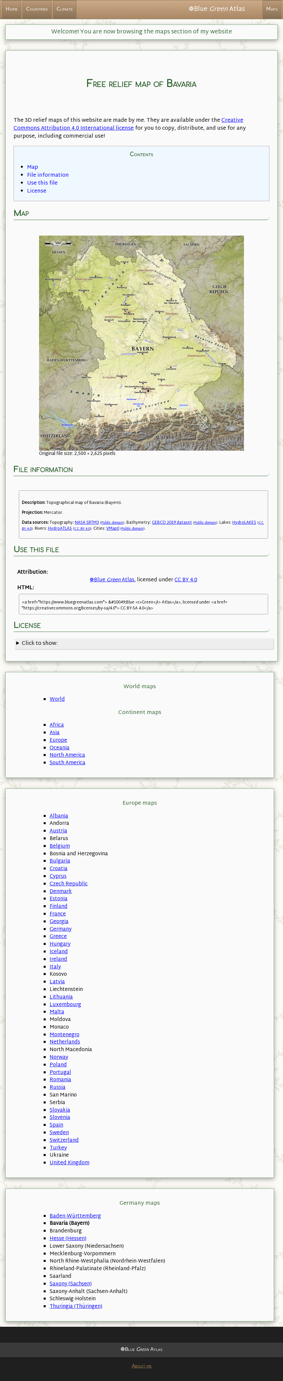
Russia (58, 1087)
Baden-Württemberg (75, 1216)
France (58, 914)
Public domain (112, 523)
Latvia (57, 982)
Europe (58, 740)
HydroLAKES (244, 522)
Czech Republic (69, 884)
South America (67, 763)
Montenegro (64, 1035)
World (57, 699)
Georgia (59, 921)
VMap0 (112, 528)
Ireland (58, 959)
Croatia (59, 869)
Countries (37, 9)
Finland (59, 906)
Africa (57, 725)
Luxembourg (65, 1005)
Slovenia (60, 1117)
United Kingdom (69, 1163)
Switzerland (64, 1140)
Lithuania (61, 997)
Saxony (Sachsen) (71, 1284)
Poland (58, 1065)
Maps (272, 9)
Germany (60, 929)
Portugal (60, 1072)
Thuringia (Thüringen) (76, 1306)
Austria (58, 831)
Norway (59, 1057)
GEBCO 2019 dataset (172, 522)
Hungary (60, 944)
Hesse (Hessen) (68, 1238)
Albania (59, 816)
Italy (55, 967)
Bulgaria (60, 861)
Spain (56, 1125)
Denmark (61, 891)
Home (12, 9)
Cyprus (58, 876)
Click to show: (40, 643)
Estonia (59, 899)
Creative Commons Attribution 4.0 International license (128, 124)
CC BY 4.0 (82, 529)
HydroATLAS (60, 528)
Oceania (60, 748)
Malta (57, 1012)
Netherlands (65, 1042)
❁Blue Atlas (112, 580)
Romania (60, 1080)
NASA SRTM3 (87, 522)
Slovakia (60, 1110)
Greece (58, 936)
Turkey (58, 1148)
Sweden (59, 1133)
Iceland (59, 952)
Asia (55, 733)
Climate (65, 9)
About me (142, 1366)
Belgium (60, 846)
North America (67, 755)
